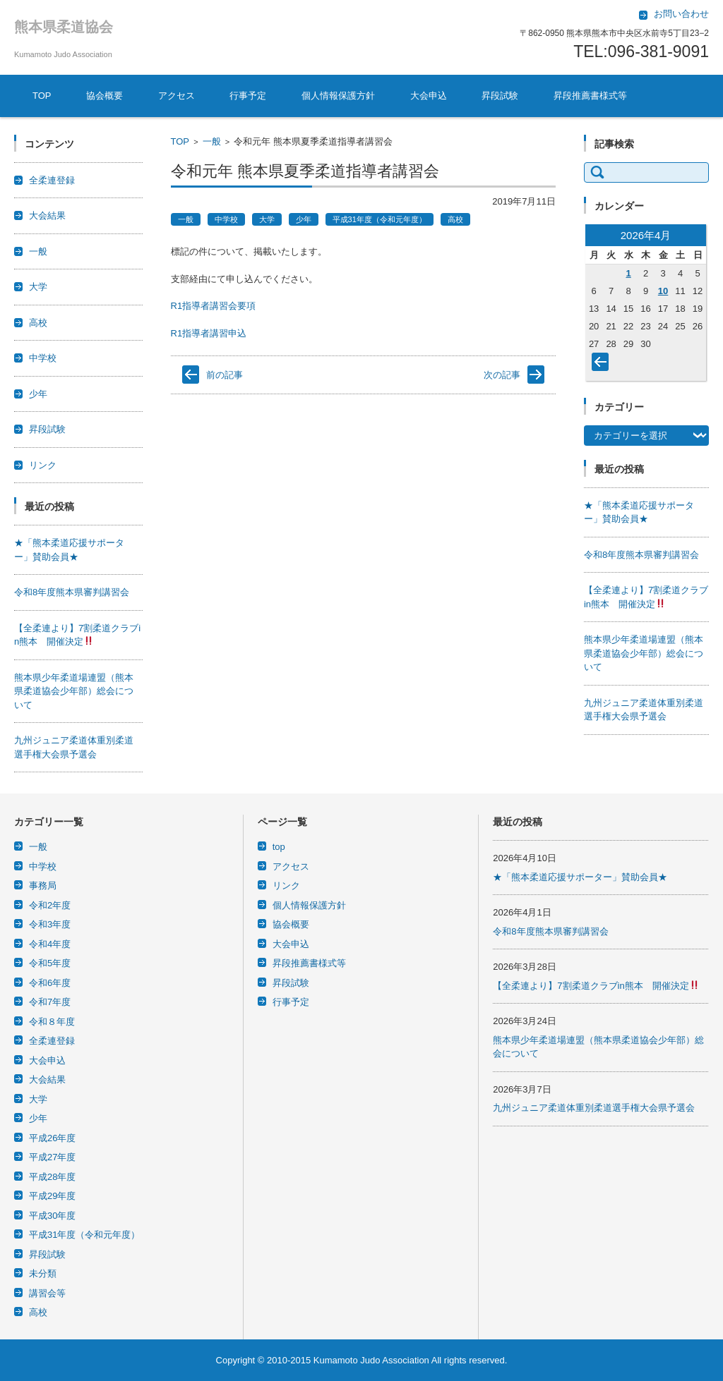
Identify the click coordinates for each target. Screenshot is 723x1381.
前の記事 (224, 375)
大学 (267, 219)
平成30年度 (52, 1215)
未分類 (42, 1273)
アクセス (176, 95)
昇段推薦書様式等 (590, 95)
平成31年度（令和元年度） (379, 219)
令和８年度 (52, 1021)
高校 (455, 219)
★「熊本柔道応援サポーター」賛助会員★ (580, 877)
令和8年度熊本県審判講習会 (71, 592)
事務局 (42, 885)
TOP (42, 95)
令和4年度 (50, 944)
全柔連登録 (52, 180)
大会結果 (47, 215)
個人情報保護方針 (338, 95)
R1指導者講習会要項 (213, 305)
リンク (42, 465)
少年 (303, 219)
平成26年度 (52, 1138)
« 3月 (603, 365)
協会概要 (104, 95)
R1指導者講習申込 (209, 333)
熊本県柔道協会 (63, 27)
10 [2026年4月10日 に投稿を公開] (663, 291)
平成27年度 (52, 1157)
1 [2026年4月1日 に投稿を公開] (628, 273)
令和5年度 (50, 963)
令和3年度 (50, 924)
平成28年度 (52, 1177)
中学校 (226, 219)
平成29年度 (52, 1196)
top (279, 846)
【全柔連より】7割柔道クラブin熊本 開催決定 (595, 985)
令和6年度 (50, 983)
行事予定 (247, 95)
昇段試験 (500, 95)
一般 (212, 141)
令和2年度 (50, 905)
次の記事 (502, 375)
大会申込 (428, 95)
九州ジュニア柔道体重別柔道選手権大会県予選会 (594, 1107)
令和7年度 (50, 1002)
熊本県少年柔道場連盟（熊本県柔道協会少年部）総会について (73, 691)
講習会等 (47, 1293)
